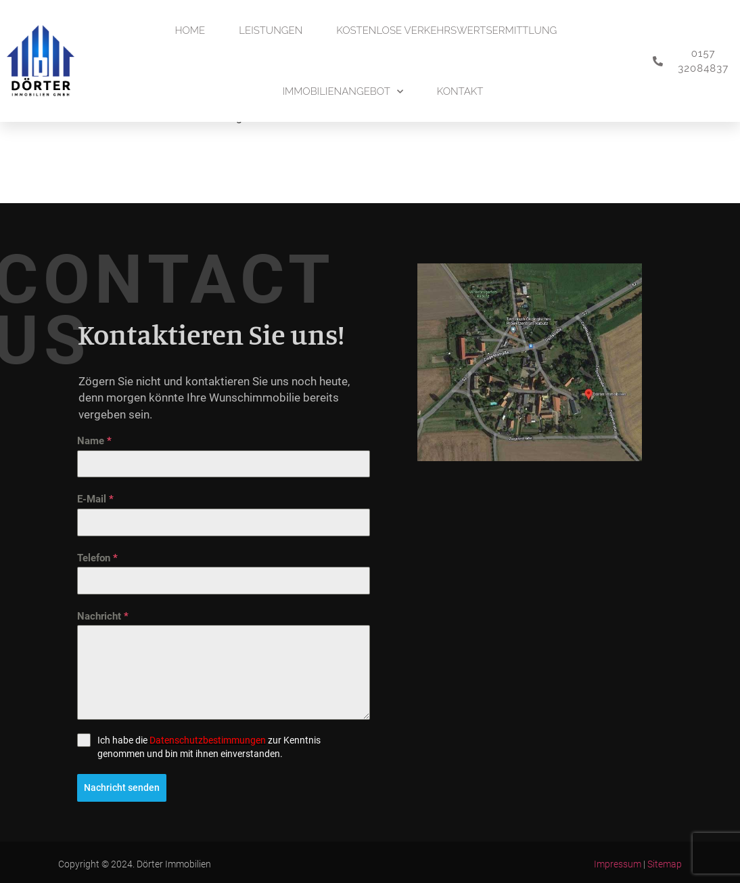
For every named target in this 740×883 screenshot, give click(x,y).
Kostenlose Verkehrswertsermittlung (446, 30)
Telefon (97, 558)
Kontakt (460, 91)
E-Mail (95, 499)
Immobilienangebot (342, 91)
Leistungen (270, 30)
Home (190, 30)
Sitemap (664, 862)
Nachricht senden (122, 787)
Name (94, 441)
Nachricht (103, 616)
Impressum (617, 862)
